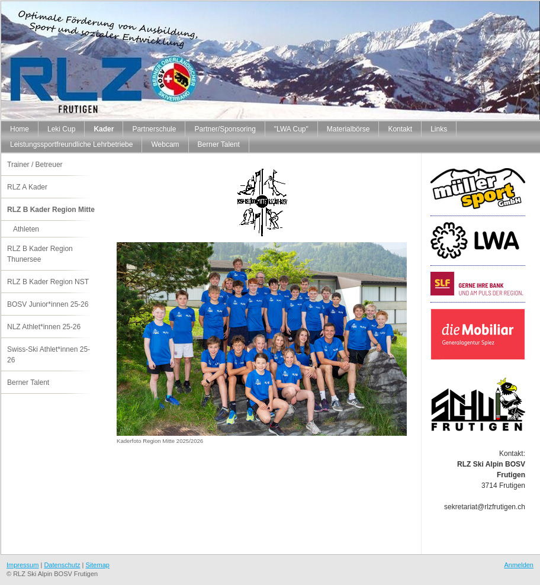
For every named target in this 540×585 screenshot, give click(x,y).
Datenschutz (62, 564)
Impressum (22, 564)
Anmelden (518, 564)
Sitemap (98, 564)
